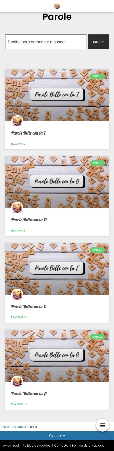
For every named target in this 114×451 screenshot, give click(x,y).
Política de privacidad (88, 446)
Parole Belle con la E (28, 306)
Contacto (61, 446)
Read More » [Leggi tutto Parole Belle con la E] (19, 317)
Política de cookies (36, 446)
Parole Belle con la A (29, 393)
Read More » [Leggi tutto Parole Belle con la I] (19, 143)
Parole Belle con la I (28, 133)
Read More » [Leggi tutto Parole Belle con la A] (19, 404)
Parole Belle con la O (29, 219)
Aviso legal (11, 446)
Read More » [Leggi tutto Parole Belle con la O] (19, 230)
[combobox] (46, 41)
